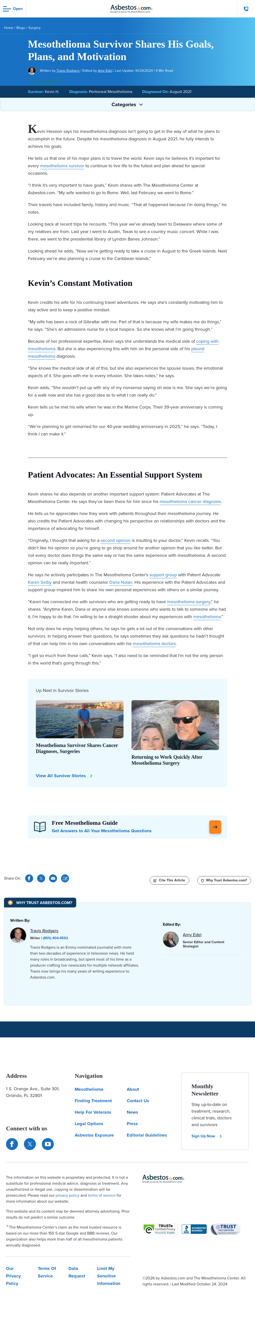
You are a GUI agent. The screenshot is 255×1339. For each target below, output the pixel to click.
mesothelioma (207, 616)
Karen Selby (40, 582)
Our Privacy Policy (13, 1276)
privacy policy (67, 1195)
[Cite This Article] (65, 878)
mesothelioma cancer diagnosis (190, 501)
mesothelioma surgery (188, 601)
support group (163, 575)
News (132, 1112)
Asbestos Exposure (94, 1135)
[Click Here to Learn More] (215, 827)
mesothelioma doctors (154, 643)
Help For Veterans (93, 1112)
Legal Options (89, 1123)
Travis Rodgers (68, 70)
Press (132, 1123)
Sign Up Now (206, 1136)
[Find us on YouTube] (48, 1144)
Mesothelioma (89, 1089)
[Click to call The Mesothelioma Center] (246, 9)
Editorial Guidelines (147, 1135)
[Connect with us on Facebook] (12, 1144)
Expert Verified (46, 81)
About (133, 1089)
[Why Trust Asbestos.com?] (224, 880)
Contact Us (138, 1100)
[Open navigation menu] (13, 8)
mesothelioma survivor (62, 166)
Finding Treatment (93, 1100)
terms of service (102, 1195)
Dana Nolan (120, 582)
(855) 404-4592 (55, 938)
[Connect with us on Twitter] (30, 1144)
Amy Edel (105, 70)
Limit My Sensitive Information (108, 1276)
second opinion (115, 540)
